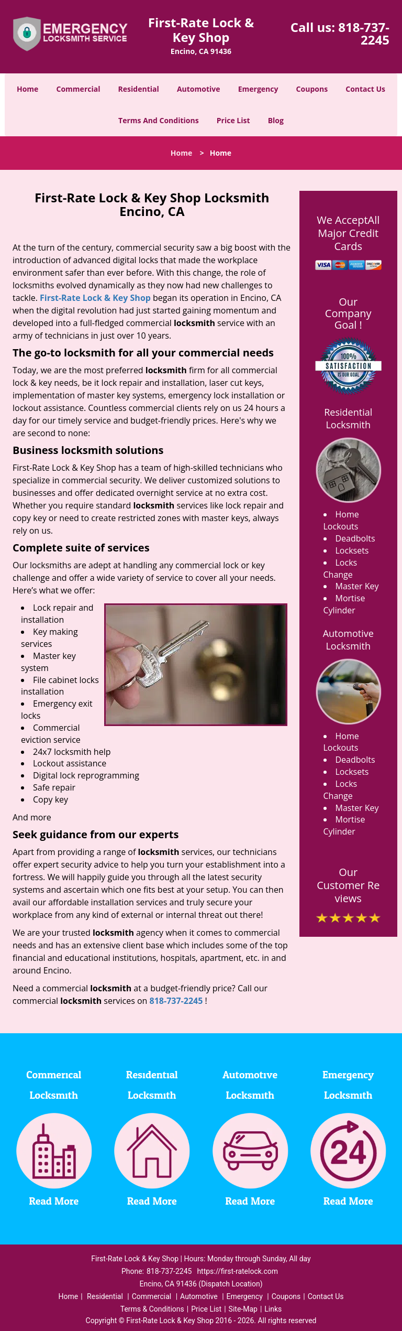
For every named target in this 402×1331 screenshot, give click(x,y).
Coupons (312, 89)
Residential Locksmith (348, 418)
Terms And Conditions (158, 120)
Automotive (198, 89)
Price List (233, 120)
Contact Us (365, 89)
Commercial (78, 89)
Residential (138, 89)
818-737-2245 (363, 33)
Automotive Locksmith (348, 639)
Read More (54, 1201)
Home (27, 89)
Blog (276, 120)
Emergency (258, 89)
